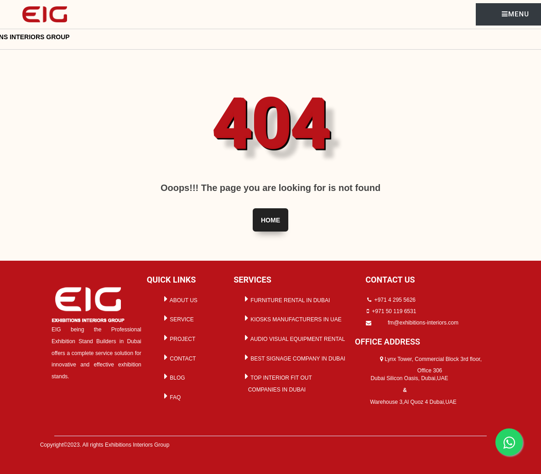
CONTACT (178, 357)
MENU (515, 14)
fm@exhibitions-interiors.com (423, 322)
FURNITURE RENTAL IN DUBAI (286, 299)
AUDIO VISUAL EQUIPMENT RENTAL (293, 337)
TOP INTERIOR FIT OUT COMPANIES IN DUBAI (277, 382)
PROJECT (178, 337)
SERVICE (177, 318)
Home (270, 220)
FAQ (171, 396)
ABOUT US (179, 299)
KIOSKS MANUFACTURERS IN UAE (292, 318)
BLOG (173, 376)
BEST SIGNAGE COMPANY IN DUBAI (293, 357)
